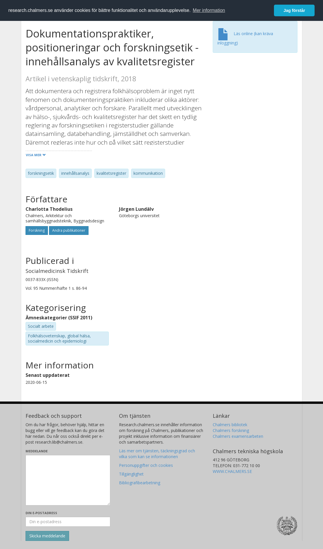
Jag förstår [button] (294, 10)
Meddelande (37, 451)
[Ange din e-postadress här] (68, 522)
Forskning (37, 230)
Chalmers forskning (231, 430)
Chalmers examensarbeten (238, 436)
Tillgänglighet (131, 474)
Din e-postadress (41, 513)
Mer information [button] (209, 10)
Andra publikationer (68, 230)
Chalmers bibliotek (230, 424)
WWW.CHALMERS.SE (232, 471)
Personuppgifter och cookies (146, 465)
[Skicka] (47, 536)
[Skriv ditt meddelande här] (68, 480)
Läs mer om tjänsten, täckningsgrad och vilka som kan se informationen (157, 453)
